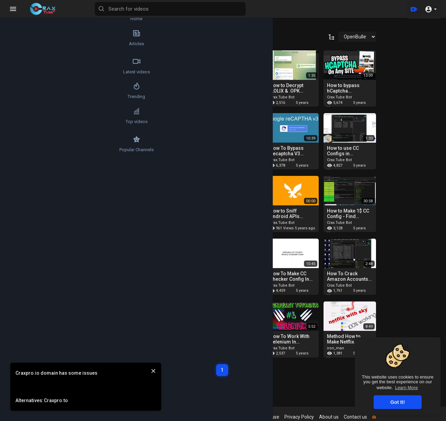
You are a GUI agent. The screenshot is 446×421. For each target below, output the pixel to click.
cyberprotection (233, 97)
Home (19, 15)
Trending (19, 100)
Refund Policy (220, 417)
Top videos (19, 128)
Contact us (362, 417)
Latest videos (18, 72)
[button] (431, 9)
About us (335, 417)
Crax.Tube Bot (288, 97)
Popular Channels (19, 156)
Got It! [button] (397, 402)
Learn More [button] (406, 387)
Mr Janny (170, 97)
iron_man (342, 348)
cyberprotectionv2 (121, 97)
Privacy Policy (305, 417)
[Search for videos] (207, 9)
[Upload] (413, 9)
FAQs (246, 417)
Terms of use (271, 417)
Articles (18, 43)
